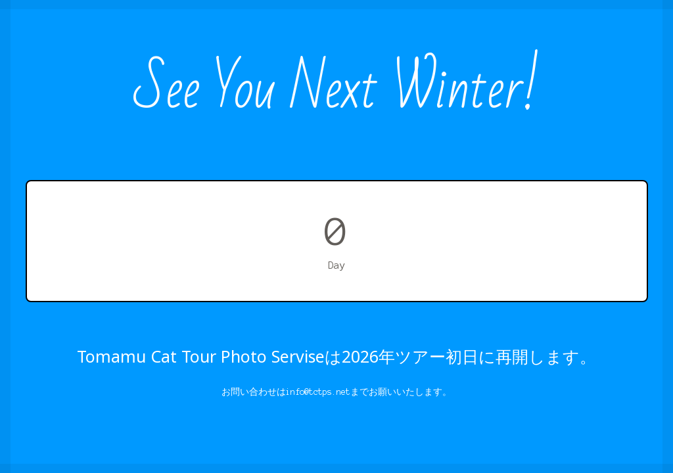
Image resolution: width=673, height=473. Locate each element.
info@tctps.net (318, 392)
